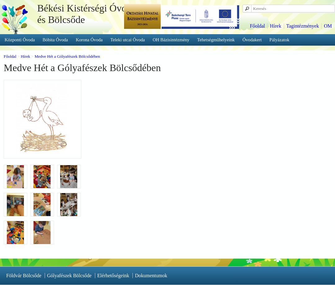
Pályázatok (279, 39)
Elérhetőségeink (113, 275)
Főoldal (257, 26)
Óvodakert (252, 39)
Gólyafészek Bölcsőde (69, 275)
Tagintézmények (302, 26)
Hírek (275, 26)
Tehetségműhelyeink (216, 39)
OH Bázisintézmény (171, 39)
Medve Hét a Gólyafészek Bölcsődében (67, 56)
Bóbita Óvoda (55, 39)
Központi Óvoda (20, 39)
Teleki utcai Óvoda (127, 39)
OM (328, 26)
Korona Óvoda (89, 39)
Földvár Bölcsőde (23, 275)
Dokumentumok (151, 275)
